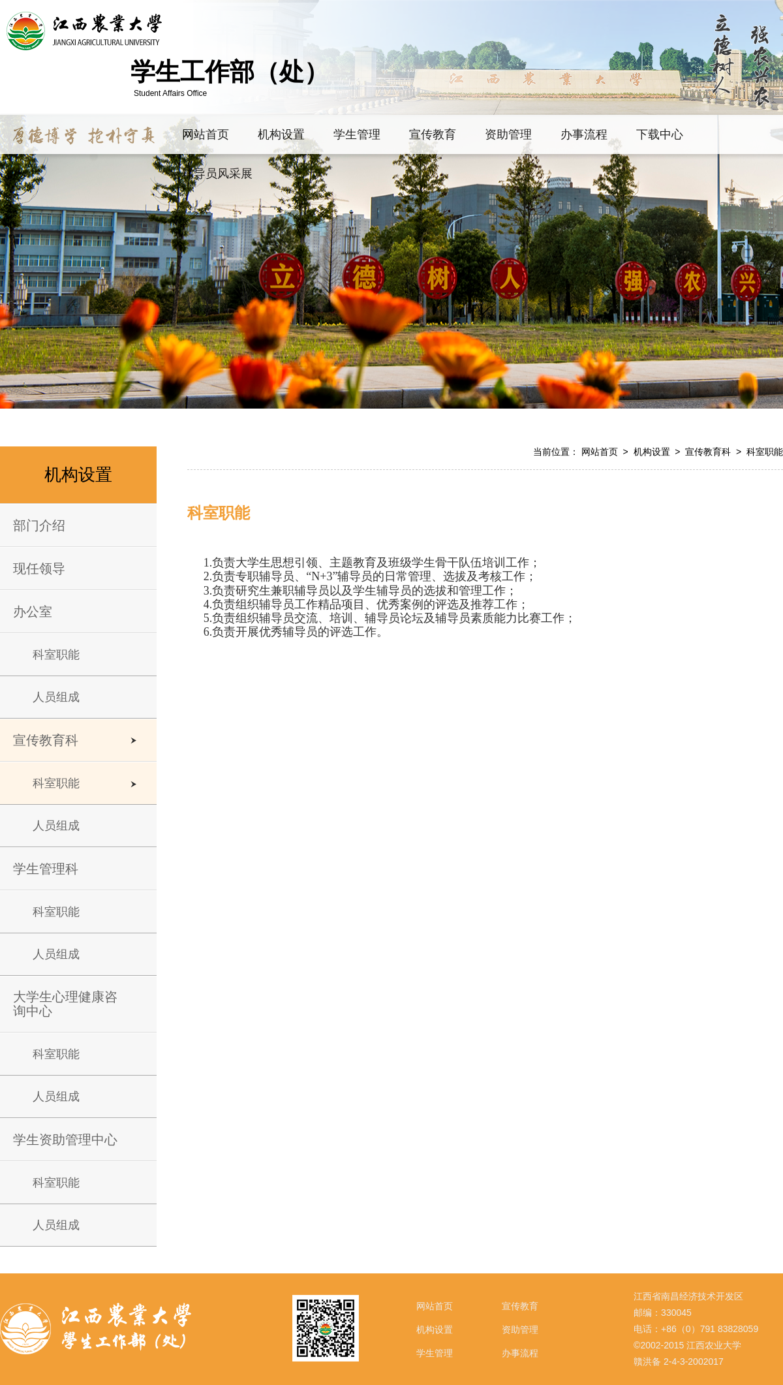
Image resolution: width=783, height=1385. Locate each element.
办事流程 (520, 1353)
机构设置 (652, 451)
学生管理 (434, 1353)
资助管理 (520, 1329)
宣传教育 (520, 1306)
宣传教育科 (708, 451)
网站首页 (599, 451)
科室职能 (764, 451)
